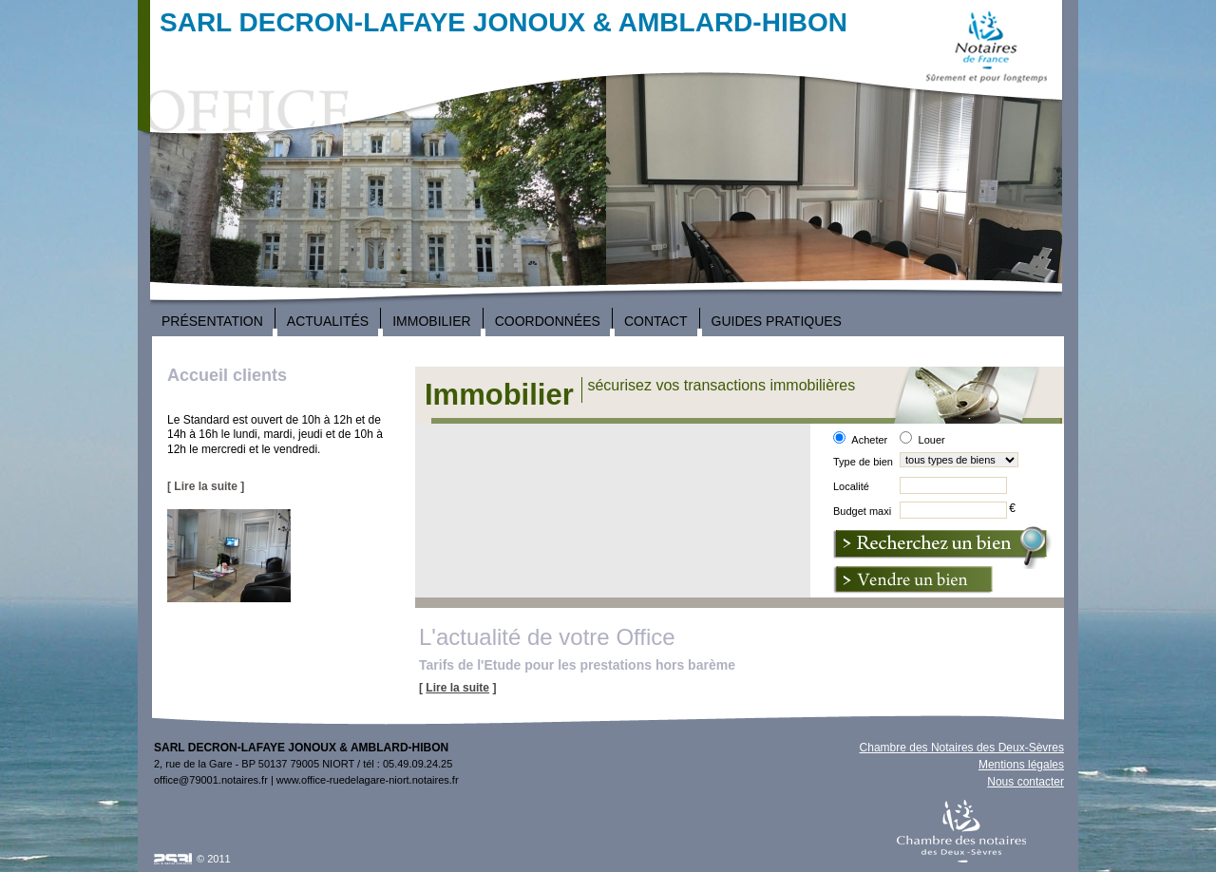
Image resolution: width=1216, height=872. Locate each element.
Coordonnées (547, 321)
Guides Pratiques (777, 321)
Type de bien (863, 461)
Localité (851, 486)
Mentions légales (1021, 764)
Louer (932, 439)
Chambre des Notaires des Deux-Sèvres (962, 747)
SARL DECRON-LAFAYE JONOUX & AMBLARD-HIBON (503, 22)
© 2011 (214, 858)
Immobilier (431, 321)
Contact (656, 321)
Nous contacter (1025, 781)
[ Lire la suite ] (205, 486)
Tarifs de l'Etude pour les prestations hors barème (577, 665)
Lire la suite (457, 687)
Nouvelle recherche (942, 547)
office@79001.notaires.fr (211, 780)
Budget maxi (862, 511)
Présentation (212, 321)
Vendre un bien (913, 580)
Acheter (869, 439)
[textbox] (953, 485)
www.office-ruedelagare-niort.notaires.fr (367, 780)
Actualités (328, 321)
